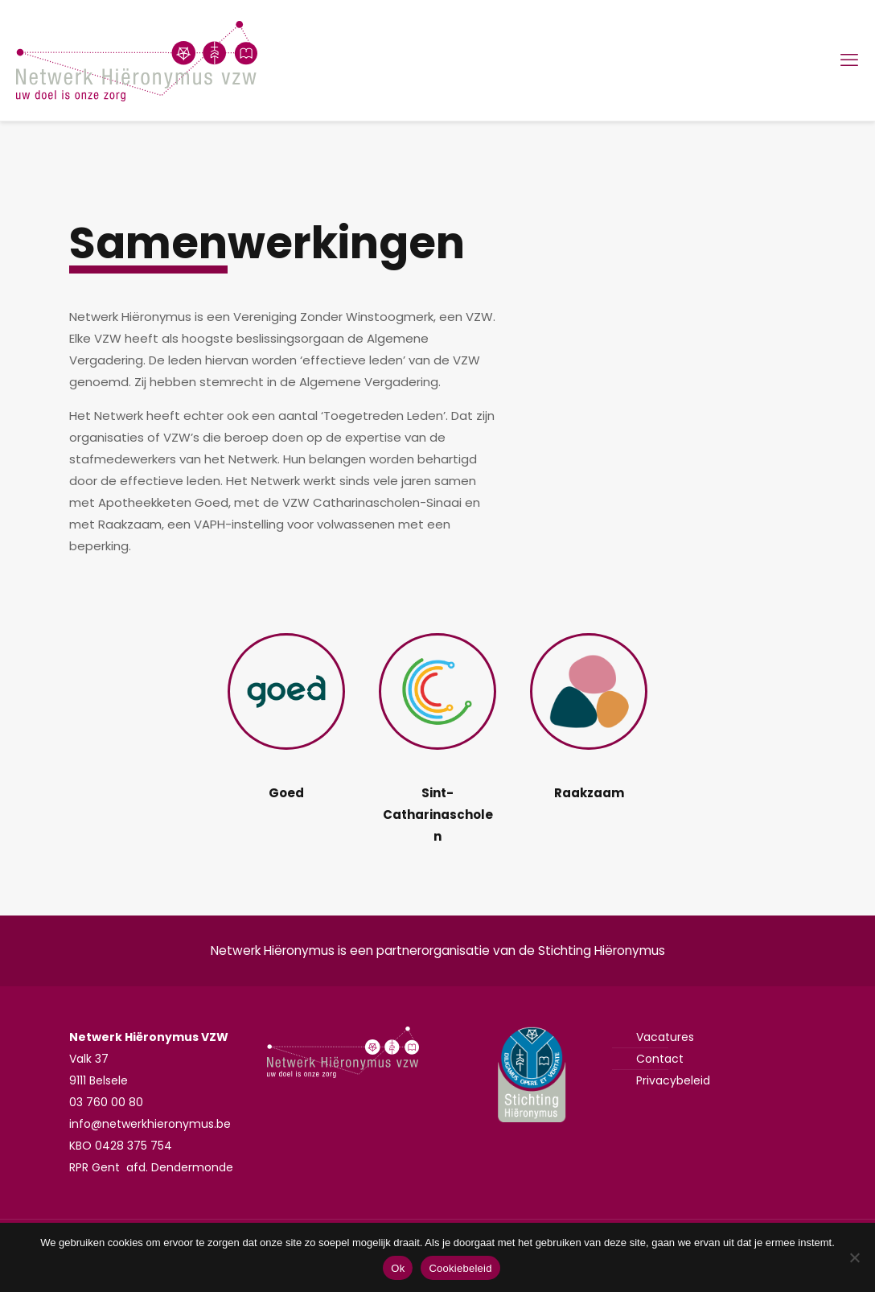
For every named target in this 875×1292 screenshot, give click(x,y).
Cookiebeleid (460, 1268)
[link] (286, 691)
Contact (660, 1059)
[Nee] (855, 1257)
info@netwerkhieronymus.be (150, 1124)
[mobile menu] (849, 60)
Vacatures (665, 1037)
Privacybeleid (673, 1080)
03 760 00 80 (106, 1102)
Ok (398, 1268)
